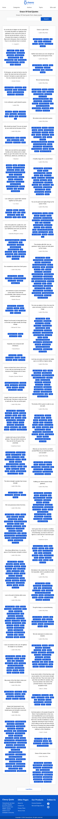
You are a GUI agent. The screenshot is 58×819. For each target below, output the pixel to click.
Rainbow (22, 186)
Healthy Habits (18, 735)
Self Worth (35, 434)
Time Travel (15, 542)
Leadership (18, 461)
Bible (45, 738)
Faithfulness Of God (15, 247)
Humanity (7, 620)
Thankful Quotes (36, 293)
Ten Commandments (42, 745)
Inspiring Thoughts (48, 279)
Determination (37, 218)
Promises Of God (38, 702)
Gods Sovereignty (38, 94)
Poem (14, 217)
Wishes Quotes (48, 519)
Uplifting (21, 585)
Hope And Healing (9, 740)
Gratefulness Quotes (37, 274)
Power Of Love (19, 181)
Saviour (7, 427)
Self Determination (36, 149)
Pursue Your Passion (40, 514)
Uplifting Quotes (21, 771)
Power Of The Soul (15, 184)
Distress (22, 658)
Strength (15, 497)
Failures (17, 524)
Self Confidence (36, 234)
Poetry (23, 217)
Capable (37, 215)
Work (51, 560)
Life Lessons (11, 94)
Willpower (45, 436)
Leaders (12, 461)
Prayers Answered (47, 471)
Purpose (21, 422)
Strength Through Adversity (19, 538)
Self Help (7, 538)
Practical (7, 466)
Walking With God (21, 429)
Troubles (15, 585)
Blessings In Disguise (39, 173)
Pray (25, 466)
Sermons (21, 387)
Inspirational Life (19, 55)
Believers (47, 323)
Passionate (48, 557)
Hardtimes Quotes (19, 733)
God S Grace (41, 177)
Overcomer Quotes (10, 747)
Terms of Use (21, 810)
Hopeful (49, 137)
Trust (20, 768)
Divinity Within (18, 611)
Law (21, 57)
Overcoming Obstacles (12, 578)
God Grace (37, 654)
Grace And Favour (38, 225)
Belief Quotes (47, 321)
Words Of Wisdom (42, 297)
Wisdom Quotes (48, 349)
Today (45, 626)
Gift (51, 39)
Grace (21, 50)
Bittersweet (20, 306)
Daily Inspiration (13, 519)
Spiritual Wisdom (47, 342)
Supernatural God (21, 471)
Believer (16, 210)
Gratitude (36, 180)
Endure (51, 132)
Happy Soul (43, 180)
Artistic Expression (38, 260)
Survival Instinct (18, 540)
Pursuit (49, 514)
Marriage (22, 573)
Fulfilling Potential (46, 373)
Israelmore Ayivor (10, 452)
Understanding (12, 390)
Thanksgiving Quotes (47, 293)
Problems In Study (20, 754)
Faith (24, 87)
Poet (19, 217)
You (43, 236)
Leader (24, 459)
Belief (8, 516)
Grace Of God (20, 53)
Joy (40, 185)
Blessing (45, 170)
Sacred (48, 189)
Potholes (22, 464)
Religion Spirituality (19, 632)
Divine (20, 492)
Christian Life (9, 658)
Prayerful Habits (37, 471)
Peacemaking (10, 181)
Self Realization (36, 108)
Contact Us (21, 805)
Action (45, 546)
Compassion (18, 87)
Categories (16, 7)
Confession (22, 111)
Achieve (45, 213)
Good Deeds (19, 616)
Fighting (38, 134)
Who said (53, 7)
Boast (17, 137)
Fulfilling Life (37, 373)
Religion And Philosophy (43, 106)
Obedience (45, 743)
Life (16, 60)
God (19, 212)
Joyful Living (46, 185)
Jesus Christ (48, 335)
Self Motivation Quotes (15, 761)
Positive (24, 533)
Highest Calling (38, 387)
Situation (42, 666)
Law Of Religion (9, 60)
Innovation (8, 360)
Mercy (22, 625)
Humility (11, 179)
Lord (46, 394)
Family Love (49, 267)
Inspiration (20, 280)
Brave (43, 417)
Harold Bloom (12, 355)
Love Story (10, 625)
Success (10, 540)
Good (24, 417)
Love (15, 254)
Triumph (9, 585)
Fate (24, 415)
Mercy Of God (37, 743)
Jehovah (18, 459)
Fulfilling (50, 370)
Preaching (14, 387)
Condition (41, 548)
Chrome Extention (36, 803)
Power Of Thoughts (40, 288)
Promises (48, 699)
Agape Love (21, 165)
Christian (15, 111)
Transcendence (15, 191)
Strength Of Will (49, 434)
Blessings (9, 167)
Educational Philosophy (20, 521)
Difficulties (17, 566)
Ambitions (37, 417)
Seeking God (14, 427)
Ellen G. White (36, 695)
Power (50, 232)
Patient (51, 662)
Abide (47, 318)
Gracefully (47, 384)
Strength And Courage (19, 766)
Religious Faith (15, 283)
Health (49, 180)
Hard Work (35, 555)
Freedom (16, 308)
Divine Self (8, 415)
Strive (40, 560)
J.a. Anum (9, 210)
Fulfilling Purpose (36, 375)
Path (51, 427)
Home (4, 7)
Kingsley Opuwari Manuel (11, 382)
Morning (34, 624)
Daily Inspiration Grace (19, 278)
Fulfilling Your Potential (39, 377)
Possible (35, 597)
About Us (20, 803)
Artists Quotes (48, 260)
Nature (49, 283)
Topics (41, 7)
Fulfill (45, 370)
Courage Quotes (20, 726)
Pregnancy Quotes (38, 290)
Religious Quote (38, 777)
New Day (40, 624)
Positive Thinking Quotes (15, 752)
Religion (22, 62)
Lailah (34, 229)
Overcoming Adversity (10, 533)
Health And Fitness (38, 182)
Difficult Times (9, 566)
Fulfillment (49, 377)
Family (43, 267)
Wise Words (15, 587)
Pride (42, 70)
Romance (10, 634)
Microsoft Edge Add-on (38, 805)
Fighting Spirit (21, 568)
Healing (9, 92)
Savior (43, 704)
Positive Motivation (9, 535)
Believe (39, 170)
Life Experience (38, 101)
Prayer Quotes (16, 256)
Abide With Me (38, 321)
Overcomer (19, 575)
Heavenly (22, 738)
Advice (17, 514)
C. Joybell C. (10, 50)
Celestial (45, 89)
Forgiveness (13, 114)
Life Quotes (8, 217)
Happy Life (46, 502)
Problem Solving (10, 754)
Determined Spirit (48, 130)
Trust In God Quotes (10, 771)
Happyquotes (48, 504)
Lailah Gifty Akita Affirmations (15, 665)
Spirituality (17, 64)
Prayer (8, 256)
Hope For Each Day (21, 740)
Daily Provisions (36, 467)
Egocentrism (10, 170)
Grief (16, 310)
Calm (23, 656)
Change (21, 334)
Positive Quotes (15, 749)
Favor (17, 50)
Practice (20, 466)
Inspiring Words (49, 507)
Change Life (9, 413)
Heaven (17, 738)
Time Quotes (15, 259)
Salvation (42, 46)
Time (22, 256)
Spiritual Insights (48, 777)
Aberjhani (8, 165)
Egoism (17, 170)
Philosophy (10, 627)
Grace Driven (47, 382)
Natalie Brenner (12, 306)
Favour (34, 177)
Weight (9, 672)
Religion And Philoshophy (42, 339)
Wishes (47, 194)
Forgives (7, 417)
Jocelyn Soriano (9, 87)
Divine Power (36, 220)
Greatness (47, 67)
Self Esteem (49, 70)
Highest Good (47, 387)
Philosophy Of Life (19, 627)
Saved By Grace (19, 425)
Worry (22, 672)
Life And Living (22, 60)
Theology (13, 429)
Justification (41, 699)
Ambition (23, 514)
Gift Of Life (37, 269)
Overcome (11, 575)
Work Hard (42, 562)
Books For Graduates (18, 167)
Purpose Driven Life (21, 535)
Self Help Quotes (20, 759)
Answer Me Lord (21, 452)
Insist (41, 555)
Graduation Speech (12, 177)
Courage (34, 130)
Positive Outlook (21, 747)
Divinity (15, 415)
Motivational (12, 531)
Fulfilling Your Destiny (48, 375)
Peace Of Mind (18, 179)
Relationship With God (12, 62)
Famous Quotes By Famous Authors (15, 172)
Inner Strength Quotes (10, 742)
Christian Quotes (13, 242)
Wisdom (20, 390)
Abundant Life (47, 168)
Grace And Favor (11, 53)
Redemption (48, 702)
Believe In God (39, 323)
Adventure (47, 415)
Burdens (18, 656)
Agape (14, 165)
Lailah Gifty (8, 111)
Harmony (21, 177)
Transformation (46, 344)
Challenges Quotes (20, 721)
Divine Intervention (47, 585)
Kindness (8, 623)
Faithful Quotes (11, 244)
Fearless (36, 422)
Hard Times (38, 659)
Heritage (17, 357)
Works (23, 142)
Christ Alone (45, 695)
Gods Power (9, 526)
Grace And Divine (47, 588)
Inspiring (16, 573)
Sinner (24, 427)
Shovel (7, 471)
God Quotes (8, 251)
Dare (46, 548)
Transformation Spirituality (42, 347)
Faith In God (48, 175)
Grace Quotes (9, 254)
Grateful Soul (47, 271)
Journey (41, 425)
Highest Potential (38, 389)
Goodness (48, 269)
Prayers (22, 469)
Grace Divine (48, 94)
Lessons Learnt (49, 425)
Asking (36, 464)
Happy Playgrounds (38, 504)
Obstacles (19, 531)
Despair (20, 519)
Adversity (20, 561)
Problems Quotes (10, 759)
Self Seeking (45, 108)
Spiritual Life (9, 637)
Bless (50, 546)
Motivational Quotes (19, 745)
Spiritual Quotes (21, 764)
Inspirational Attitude (46, 391)
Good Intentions (11, 618)
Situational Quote (10, 764)
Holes (22, 457)
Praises (48, 288)
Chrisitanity (42, 464)
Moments (51, 621)
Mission (9, 422)
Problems (8, 580)
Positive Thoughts (39, 189)
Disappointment (9, 521)
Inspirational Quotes (13, 57)
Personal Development (12, 464)
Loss (12, 313)
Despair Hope (11, 728)
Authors (29, 7)
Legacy (15, 360)
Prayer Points (15, 469)
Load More (29, 789)
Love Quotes (22, 254)
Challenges (14, 516)
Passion (44, 509)
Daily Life (50, 264)
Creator (8, 454)
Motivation (35, 103)
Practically (13, 466)
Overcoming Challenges (40, 144)
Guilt (6, 116)
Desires (36, 175)
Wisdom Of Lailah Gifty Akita (43, 439)
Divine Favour (37, 767)
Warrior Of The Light (45, 151)
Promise (35, 560)
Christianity (9, 212)
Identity (23, 357)
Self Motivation (10, 583)
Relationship (15, 580)
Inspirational (10, 55)
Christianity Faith (40, 328)
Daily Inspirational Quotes (39, 264)
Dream (50, 420)
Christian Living (20, 724)
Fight (40, 550)
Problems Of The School (15, 756)
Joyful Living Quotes (41, 281)
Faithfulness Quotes (13, 249)
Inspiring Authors (22, 742)
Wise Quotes (47, 781)
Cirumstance (37, 650)
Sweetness (17, 313)
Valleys (21, 473)
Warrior (37, 151)
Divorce (23, 566)
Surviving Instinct (13, 768)
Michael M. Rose (12, 334)
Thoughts (22, 698)
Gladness (49, 497)
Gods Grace (47, 222)
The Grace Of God (12, 473)
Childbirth (37, 262)
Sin (15, 118)
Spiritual (7, 429)
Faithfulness (20, 244)
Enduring (34, 652)
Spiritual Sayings (39, 192)
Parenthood (22, 360)
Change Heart (20, 410)
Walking (39, 436)
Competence (9, 278)
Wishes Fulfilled (38, 519)
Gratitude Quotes (49, 274)
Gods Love (18, 417)
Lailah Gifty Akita (10, 137)
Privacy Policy (21, 808)
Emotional (9, 308)
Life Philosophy (20, 528)
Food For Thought (16, 454)
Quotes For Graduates (12, 186)
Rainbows (9, 188)
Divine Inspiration (47, 218)
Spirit (12, 64)
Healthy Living (9, 663)
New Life (15, 422)
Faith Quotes (8, 89)
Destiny (34, 91)
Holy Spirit (17, 694)
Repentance (10, 425)
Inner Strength (10, 528)
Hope (16, 116)
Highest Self (48, 389)
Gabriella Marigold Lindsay (12, 240)
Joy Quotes (22, 310)
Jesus (18, 215)
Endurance (10, 524)
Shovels (13, 471)
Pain (19, 533)
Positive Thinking (18, 630)
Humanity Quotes (37, 276)
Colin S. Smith (38, 738)
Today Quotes (19, 94)
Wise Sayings (39, 194)
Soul (15, 188)
